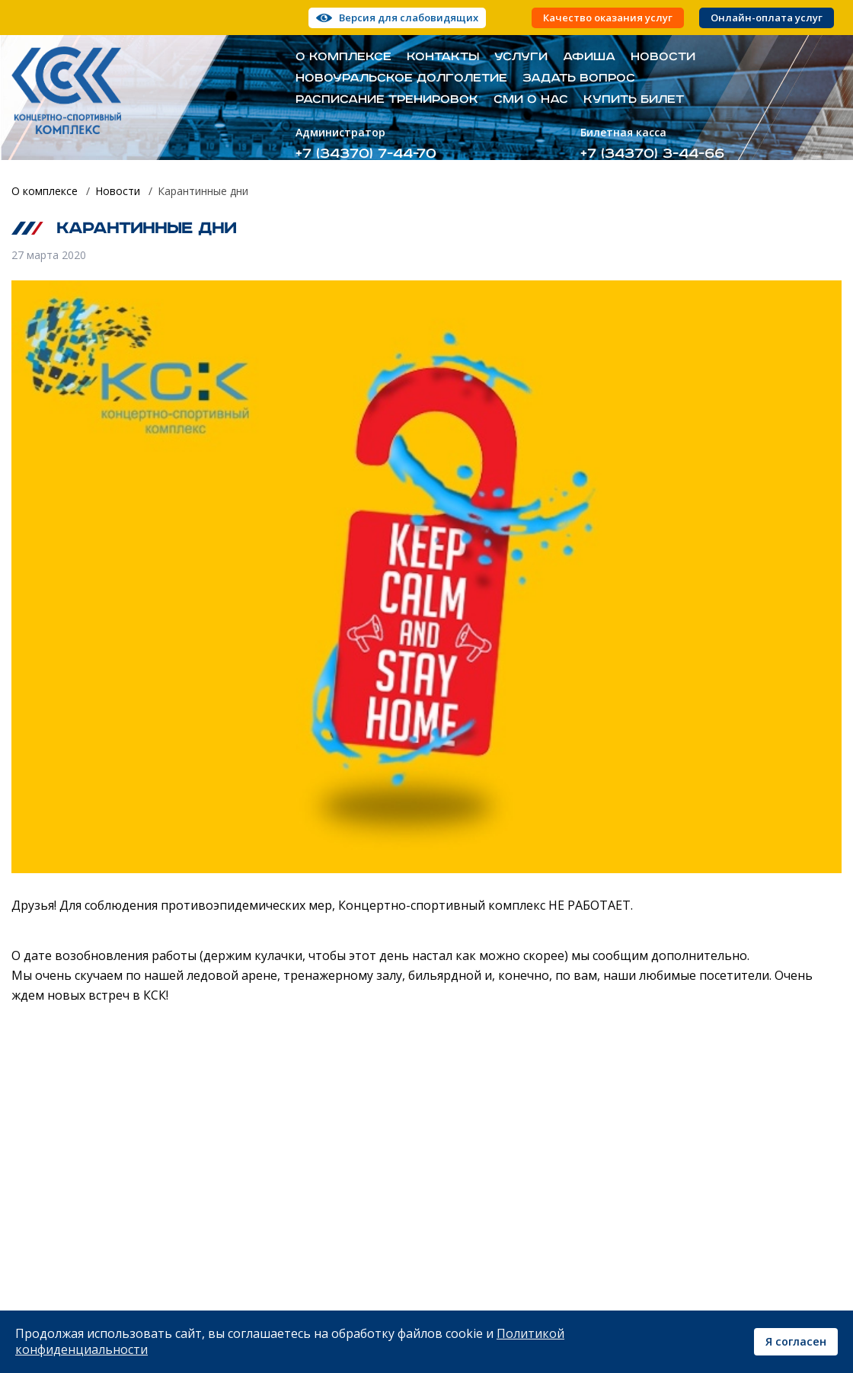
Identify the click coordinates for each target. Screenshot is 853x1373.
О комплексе (343, 57)
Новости (663, 57)
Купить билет (633, 100)
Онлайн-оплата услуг (767, 17)
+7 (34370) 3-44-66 (652, 154)
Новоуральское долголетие (401, 78)
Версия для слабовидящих (408, 17)
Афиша (589, 57)
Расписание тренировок (387, 100)
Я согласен (795, 1341)
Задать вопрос (578, 78)
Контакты (443, 57)
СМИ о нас (531, 100)
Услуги (521, 57)
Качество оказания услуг (607, 17)
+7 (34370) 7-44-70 (366, 154)
